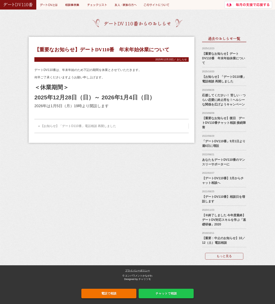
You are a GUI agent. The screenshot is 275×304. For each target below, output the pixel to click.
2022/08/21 (208, 154)
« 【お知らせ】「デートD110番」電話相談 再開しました (77, 126)
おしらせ (182, 59)
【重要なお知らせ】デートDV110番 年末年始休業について (223, 58)
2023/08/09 (208, 113)
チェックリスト (97, 5)
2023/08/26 (208, 89)
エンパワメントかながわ (138, 275)
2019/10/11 (208, 233)
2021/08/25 (208, 191)
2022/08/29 (208, 135)
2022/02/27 (208, 172)
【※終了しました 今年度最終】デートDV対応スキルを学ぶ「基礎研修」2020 (224, 220)
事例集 (72, 5)
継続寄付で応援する (248, 5)
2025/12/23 (208, 48)
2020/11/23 (208, 209)
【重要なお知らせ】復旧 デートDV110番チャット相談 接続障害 (224, 123)
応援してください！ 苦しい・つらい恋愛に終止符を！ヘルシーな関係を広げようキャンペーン (224, 100)
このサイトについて (156, 5)
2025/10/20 (208, 71)
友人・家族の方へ (125, 5)
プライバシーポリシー (137, 270)
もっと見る (224, 256)
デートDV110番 (18, 5)
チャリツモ (144, 279)
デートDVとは (48, 5)
